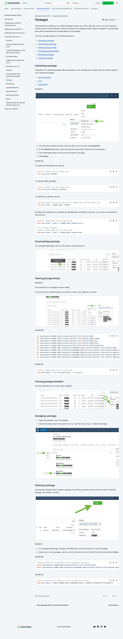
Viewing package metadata (48, 51)
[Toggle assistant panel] (75, 3)
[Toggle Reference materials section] (15, 109)
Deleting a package (45, 58)
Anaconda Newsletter (64, 626)
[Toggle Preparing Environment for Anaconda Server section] (15, 24)
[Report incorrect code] (110, 171)
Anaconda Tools (28, 9)
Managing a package (46, 55)
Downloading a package (47, 44)
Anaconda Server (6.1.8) (42, 16)
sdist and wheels (44, 77)
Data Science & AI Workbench (62, 9)
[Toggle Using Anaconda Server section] (15, 37)
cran (40, 81)
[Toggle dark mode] (116, 3)
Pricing (97, 3)
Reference (94, 9)
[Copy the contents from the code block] (113, 171)
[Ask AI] (116, 171)
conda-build (42, 84)
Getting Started (16, 9)
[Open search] (57, 3)
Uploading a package (46, 41)
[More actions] (118, 19)
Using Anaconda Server (60, 16)
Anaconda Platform (43, 9)
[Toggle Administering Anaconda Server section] (15, 33)
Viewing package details (47, 48)
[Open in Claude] (108, 19)
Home (6, 9)
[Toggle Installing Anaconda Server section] (15, 29)
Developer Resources (81, 9)
